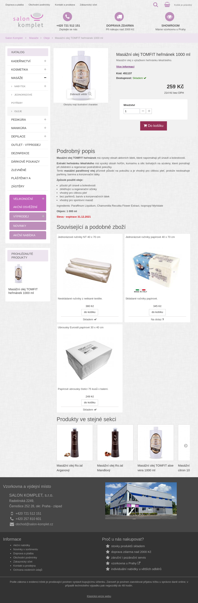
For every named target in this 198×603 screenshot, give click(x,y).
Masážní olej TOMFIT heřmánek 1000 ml (23, 291)
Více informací (125, 66)
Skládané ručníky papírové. (141, 298)
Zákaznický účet (88, 4)
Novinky (19, 225)
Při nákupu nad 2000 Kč (120, 27)
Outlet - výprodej (25, 144)
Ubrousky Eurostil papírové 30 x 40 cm (80, 327)
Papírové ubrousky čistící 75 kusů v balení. (83, 389)
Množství (129, 105)
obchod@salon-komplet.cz (34, 524)
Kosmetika (19, 69)
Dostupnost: (124, 78)
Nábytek (20, 86)
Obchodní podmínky (39, 4)
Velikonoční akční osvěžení (25, 203)
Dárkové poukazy (25, 161)
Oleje (47, 37)
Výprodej (21, 216)
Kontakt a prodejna (65, 4)
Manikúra (18, 128)
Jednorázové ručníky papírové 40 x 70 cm (150, 237)
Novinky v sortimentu (25, 549)
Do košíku (153, 126)
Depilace (18, 136)
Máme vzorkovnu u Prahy (170, 27)
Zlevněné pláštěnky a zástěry (21, 178)
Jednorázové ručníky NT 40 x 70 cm (79, 237)
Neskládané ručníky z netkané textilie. (80, 298)
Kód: (119, 73)
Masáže (34, 37)
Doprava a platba (15, 4)
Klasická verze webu (99, 596)
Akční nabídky (21, 545)
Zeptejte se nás (68, 27)
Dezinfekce (20, 153)
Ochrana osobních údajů (27, 569)
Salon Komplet (14, 37)
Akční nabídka (24, 235)
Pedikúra (18, 119)
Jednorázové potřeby (21, 98)
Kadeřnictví (20, 61)
